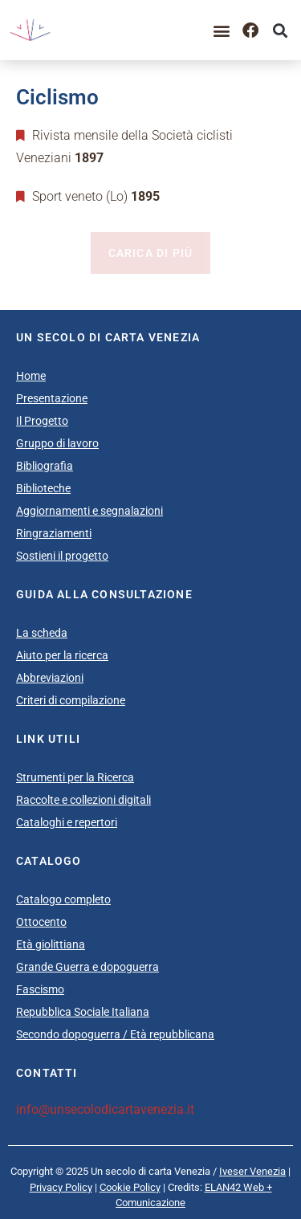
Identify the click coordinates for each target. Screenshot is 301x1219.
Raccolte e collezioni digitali (83, 799)
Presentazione (51, 398)
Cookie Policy (130, 1187)
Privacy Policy (61, 1187)
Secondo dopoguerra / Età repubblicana (115, 1034)
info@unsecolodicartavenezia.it (105, 1109)
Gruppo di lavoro (57, 443)
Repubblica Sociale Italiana (82, 1011)
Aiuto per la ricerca (62, 655)
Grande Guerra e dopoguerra (87, 966)
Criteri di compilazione (70, 700)
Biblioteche (43, 488)
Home (31, 375)
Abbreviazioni (49, 677)
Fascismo (40, 989)
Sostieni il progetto (62, 555)
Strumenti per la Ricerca (75, 777)
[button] (221, 30)
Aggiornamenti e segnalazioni (89, 510)
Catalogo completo (63, 899)
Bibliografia (44, 465)
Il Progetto (42, 420)
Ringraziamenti (54, 533)
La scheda (41, 632)
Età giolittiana (50, 944)
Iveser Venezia (252, 1171)
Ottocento (41, 921)
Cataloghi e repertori (66, 822)
